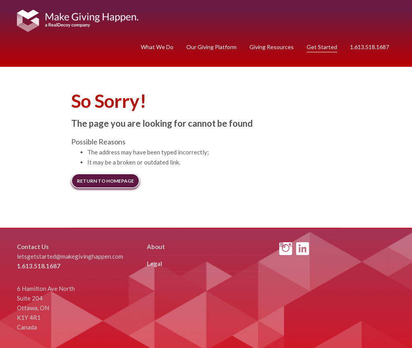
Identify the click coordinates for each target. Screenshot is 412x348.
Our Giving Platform (211, 46)
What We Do (157, 46)
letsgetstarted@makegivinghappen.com (70, 256)
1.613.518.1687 (369, 46)
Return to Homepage (105, 181)
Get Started (322, 46)
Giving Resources (271, 46)
